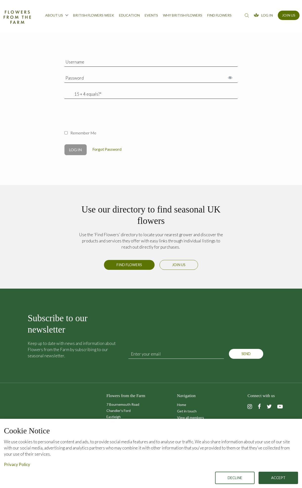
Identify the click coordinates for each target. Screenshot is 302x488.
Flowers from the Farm (17, 17)
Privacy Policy (17, 464)
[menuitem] (56, 16)
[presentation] (102, 117)
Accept (278, 478)
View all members (190, 417)
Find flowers (219, 15)
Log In (267, 15)
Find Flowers (129, 267)
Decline (235, 478)
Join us (178, 267)
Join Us (288, 15)
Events (151, 15)
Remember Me (80, 132)
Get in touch (187, 411)
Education (129, 15)
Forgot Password (106, 149)
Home (181, 405)
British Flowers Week (93, 15)
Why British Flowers (182, 15)
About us (56, 15)
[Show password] (230, 77)
